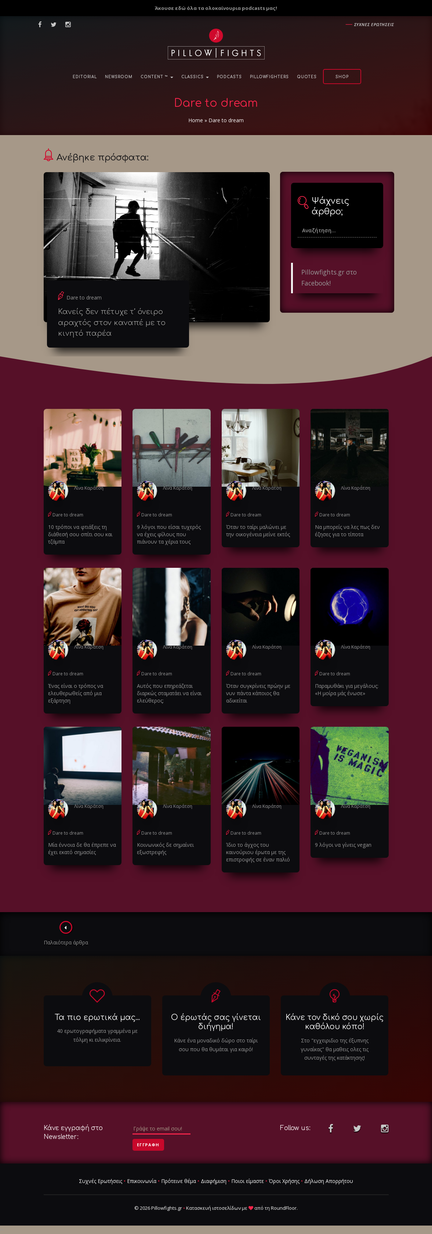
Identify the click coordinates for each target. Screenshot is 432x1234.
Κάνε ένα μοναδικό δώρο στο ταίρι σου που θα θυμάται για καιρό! (216, 1045)
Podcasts (229, 77)
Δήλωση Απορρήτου (328, 1180)
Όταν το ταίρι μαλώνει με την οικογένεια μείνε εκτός (258, 530)
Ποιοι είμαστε (247, 1180)
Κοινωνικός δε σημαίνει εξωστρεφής (165, 848)
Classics (195, 77)
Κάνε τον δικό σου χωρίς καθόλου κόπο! (335, 1022)
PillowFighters (269, 77)
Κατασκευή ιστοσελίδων (213, 1208)
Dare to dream (84, 297)
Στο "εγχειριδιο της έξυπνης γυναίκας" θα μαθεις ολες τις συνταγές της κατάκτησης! (335, 1049)
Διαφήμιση (213, 1180)
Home (195, 120)
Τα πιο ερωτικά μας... (97, 1017)
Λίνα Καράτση (89, 488)
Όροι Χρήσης (284, 1180)
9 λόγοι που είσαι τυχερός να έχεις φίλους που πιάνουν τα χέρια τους (169, 534)
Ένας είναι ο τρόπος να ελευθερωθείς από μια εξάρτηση (75, 693)
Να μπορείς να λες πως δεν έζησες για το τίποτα (347, 530)
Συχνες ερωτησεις (374, 24)
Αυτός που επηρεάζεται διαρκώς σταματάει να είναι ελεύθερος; (169, 693)
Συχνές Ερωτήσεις (100, 1180)
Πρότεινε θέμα (178, 1180)
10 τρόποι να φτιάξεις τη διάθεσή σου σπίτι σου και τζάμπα (80, 534)
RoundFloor (284, 1208)
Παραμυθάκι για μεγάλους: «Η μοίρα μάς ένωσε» (346, 689)
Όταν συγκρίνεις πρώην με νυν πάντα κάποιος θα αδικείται (258, 693)
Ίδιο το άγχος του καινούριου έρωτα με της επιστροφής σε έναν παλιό (258, 852)
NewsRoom (118, 77)
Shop (342, 77)
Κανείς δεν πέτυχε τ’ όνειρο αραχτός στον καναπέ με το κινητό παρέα (112, 322)
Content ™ (157, 77)
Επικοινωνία (141, 1180)
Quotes (307, 77)
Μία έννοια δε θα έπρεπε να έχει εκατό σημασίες (82, 848)
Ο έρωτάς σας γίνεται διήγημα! (216, 1022)
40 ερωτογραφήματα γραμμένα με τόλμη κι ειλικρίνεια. (97, 1035)
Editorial (85, 77)
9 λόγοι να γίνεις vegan (343, 844)
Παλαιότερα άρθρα (66, 933)
